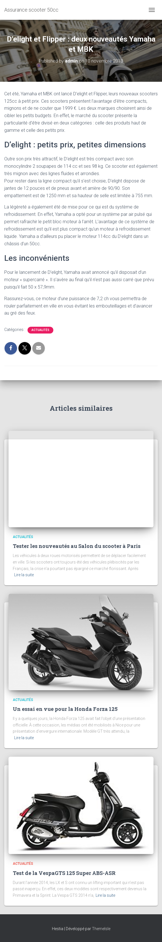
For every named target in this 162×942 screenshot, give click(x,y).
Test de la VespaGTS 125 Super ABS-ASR (64, 873)
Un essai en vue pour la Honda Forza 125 (65, 709)
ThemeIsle (101, 928)
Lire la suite (24, 575)
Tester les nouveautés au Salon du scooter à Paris (76, 546)
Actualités (40, 330)
